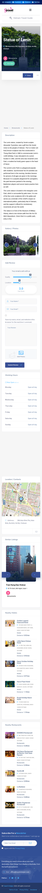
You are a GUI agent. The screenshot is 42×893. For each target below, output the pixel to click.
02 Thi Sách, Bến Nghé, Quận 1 (16, 588)
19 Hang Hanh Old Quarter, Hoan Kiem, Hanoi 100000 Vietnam (25, 704)
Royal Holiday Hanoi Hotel (24, 698)
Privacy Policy (20, 848)
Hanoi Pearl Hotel (23, 682)
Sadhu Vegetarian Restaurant (23, 803)
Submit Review (15, 365)
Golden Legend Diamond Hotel (22, 621)
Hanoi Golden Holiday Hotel (25, 662)
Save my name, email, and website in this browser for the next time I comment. (20, 321)
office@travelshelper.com (19, 872)
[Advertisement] (21, 102)
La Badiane (21, 787)
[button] (30, 10)
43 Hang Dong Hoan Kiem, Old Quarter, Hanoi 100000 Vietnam (25, 668)
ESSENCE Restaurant (24, 733)
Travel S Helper (8, 886)
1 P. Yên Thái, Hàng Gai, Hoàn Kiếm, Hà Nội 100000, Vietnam (24, 648)
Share (28, 75)
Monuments (16, 128)
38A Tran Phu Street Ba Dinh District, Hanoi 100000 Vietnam (25, 738)
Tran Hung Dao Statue (16, 585)
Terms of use (13, 890)
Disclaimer (33, 890)
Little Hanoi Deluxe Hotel (24, 642)
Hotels (19, 633)
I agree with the (13, 848)
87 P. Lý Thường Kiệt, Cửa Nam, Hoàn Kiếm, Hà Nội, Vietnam (25, 810)
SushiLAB (20, 771)
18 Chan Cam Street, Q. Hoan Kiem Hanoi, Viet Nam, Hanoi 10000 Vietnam (25, 627)
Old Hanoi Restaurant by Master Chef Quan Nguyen (25, 753)
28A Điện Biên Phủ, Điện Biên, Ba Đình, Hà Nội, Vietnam (20, 48)
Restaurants (21, 743)
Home (6, 128)
